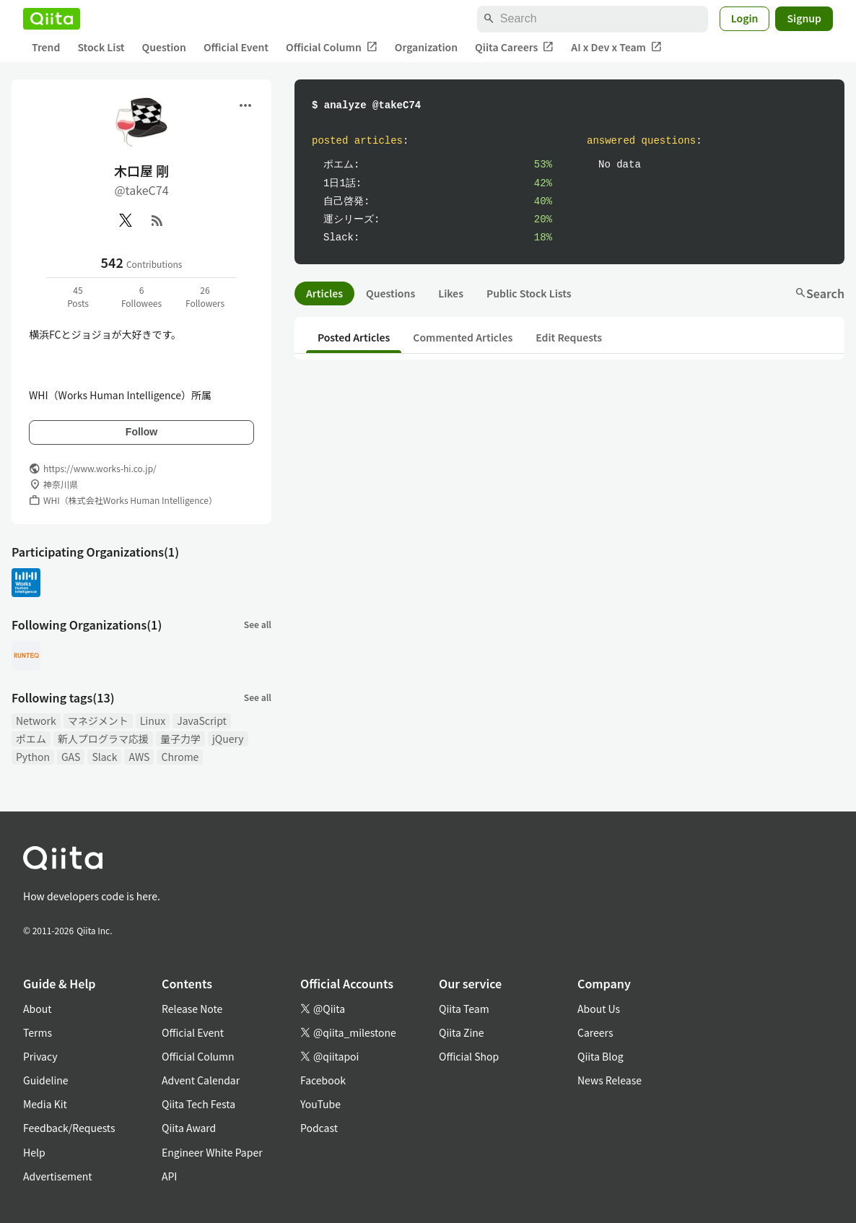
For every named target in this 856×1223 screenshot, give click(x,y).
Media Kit (45, 1104)
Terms (37, 1032)
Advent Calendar (201, 1080)
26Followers (204, 296)
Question (164, 47)
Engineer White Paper (212, 1152)
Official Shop (469, 1056)
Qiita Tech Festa (198, 1104)
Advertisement (57, 1176)
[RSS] (157, 220)
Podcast (319, 1127)
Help (34, 1152)
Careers (595, 1032)
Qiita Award (189, 1127)
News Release (609, 1080)
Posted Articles (354, 337)
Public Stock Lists (529, 293)
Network (36, 720)
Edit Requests (569, 337)
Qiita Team (464, 1008)
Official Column (331, 47)
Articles (324, 293)
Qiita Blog (600, 1056)
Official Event (236, 47)
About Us (598, 1008)
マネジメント (98, 720)
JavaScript (202, 720)
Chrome (179, 756)
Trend (46, 47)
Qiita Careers (514, 47)
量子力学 (180, 738)
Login (745, 18)
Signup (804, 18)
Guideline (46, 1080)
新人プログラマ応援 (103, 738)
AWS (138, 756)
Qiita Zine (461, 1032)
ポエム (31, 738)
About (37, 1008)
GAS (70, 756)
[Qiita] (51, 19)
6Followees (141, 296)
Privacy (40, 1056)
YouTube (320, 1104)
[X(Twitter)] (125, 220)
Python (33, 756)
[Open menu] (245, 105)
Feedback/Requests (69, 1127)
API (169, 1176)
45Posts (78, 296)
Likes (450, 293)
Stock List (100, 47)
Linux (152, 720)
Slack (104, 756)
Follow (141, 432)
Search (819, 293)
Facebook (323, 1080)
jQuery (228, 738)
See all (257, 624)
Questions (390, 293)
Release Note (192, 1008)
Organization (426, 47)
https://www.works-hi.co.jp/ (100, 468)
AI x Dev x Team (616, 47)
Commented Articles (462, 337)
